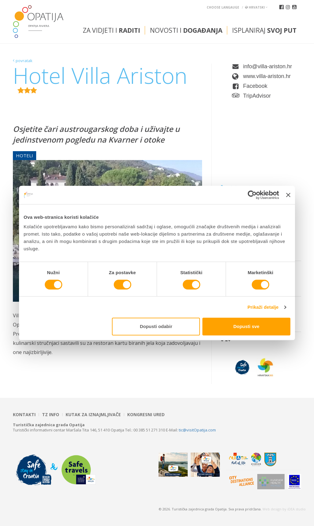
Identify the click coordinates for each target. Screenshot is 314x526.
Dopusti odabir (156, 326)
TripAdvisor (257, 96)
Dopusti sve (246, 326)
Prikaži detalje (263, 307)
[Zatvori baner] (288, 195)
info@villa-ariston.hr (267, 66)
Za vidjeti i (111, 30)
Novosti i (186, 30)
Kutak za (93, 414)
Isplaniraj (264, 30)
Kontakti (24, 414)
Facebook (255, 86)
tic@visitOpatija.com (197, 430)
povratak (24, 60)
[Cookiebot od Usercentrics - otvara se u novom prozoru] (252, 195)
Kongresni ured (146, 414)
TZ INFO (50, 414)
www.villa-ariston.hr (267, 76)
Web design (271, 509)
